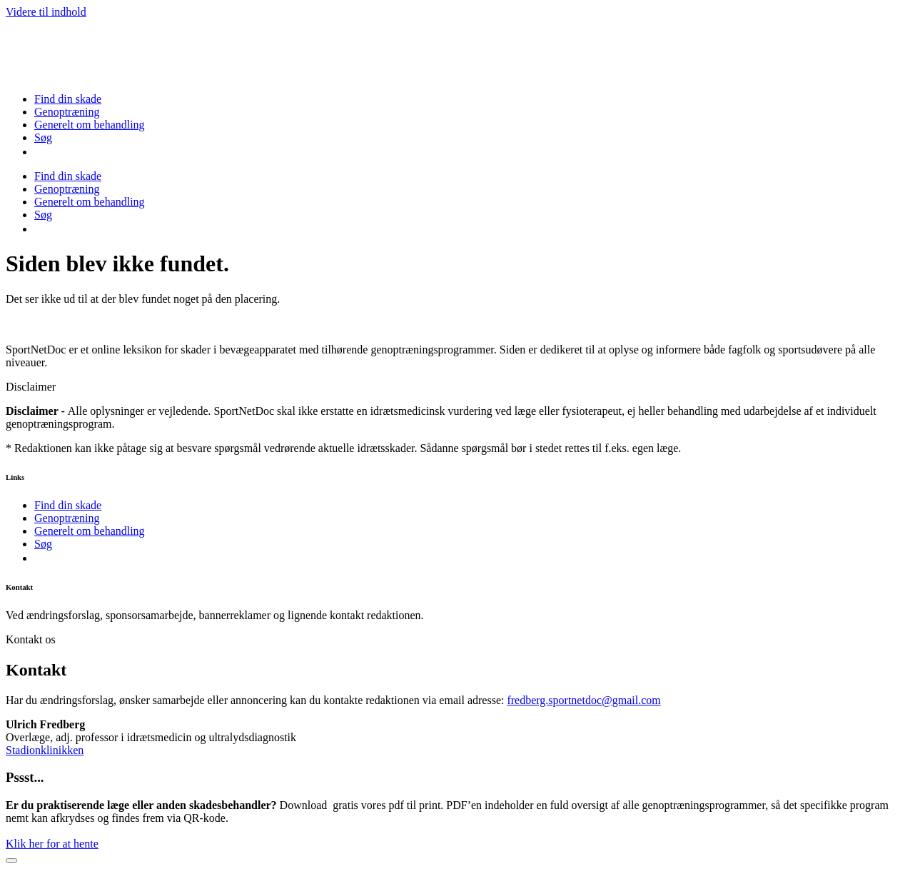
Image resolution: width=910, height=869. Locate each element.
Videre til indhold (46, 12)
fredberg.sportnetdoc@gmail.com (583, 700)
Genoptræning (67, 112)
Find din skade (67, 99)
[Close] (11, 860)
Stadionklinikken (45, 750)
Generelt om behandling (89, 125)
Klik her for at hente (52, 844)
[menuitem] (40, 152)
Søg (43, 137)
